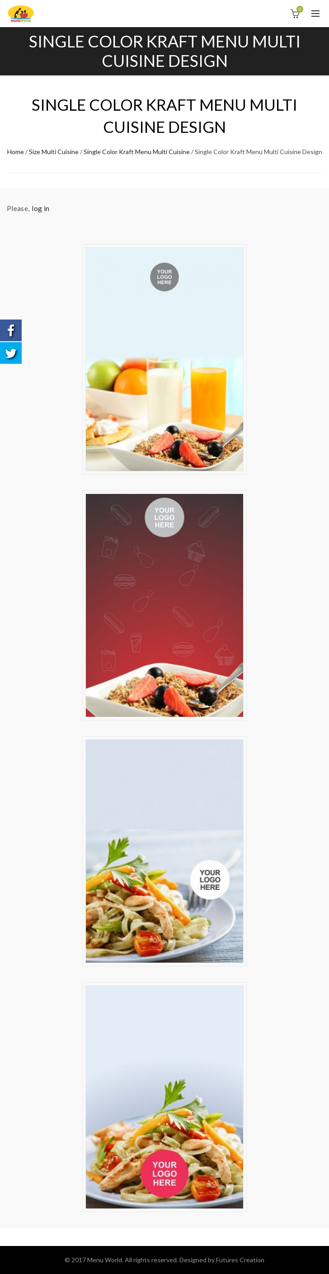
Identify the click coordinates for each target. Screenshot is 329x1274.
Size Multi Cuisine (54, 151)
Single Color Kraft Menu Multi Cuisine (137, 151)
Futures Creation (240, 1260)
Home (15, 151)
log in (40, 208)
